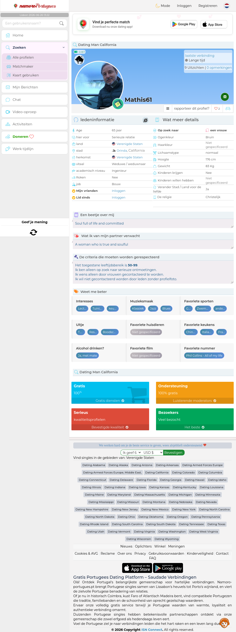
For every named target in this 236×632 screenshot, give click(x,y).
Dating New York (183, 509)
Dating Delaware (121, 480)
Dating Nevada (206, 502)
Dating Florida (146, 480)
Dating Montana (154, 502)
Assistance (224, 623)
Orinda (122, 150)
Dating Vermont (119, 531)
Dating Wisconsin (139, 539)
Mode (162, 5)
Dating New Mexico (155, 509)
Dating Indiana (114, 487)
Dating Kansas (159, 487)
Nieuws (126, 546)
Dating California (156, 472)
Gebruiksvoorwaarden (166, 553)
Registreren (207, 6)
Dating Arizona (142, 465)
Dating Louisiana (211, 487)
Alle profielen (20, 57)
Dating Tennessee (191, 524)
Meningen (176, 546)
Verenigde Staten (130, 144)
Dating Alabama (94, 465)
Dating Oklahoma (151, 516)
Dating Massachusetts (149, 494)
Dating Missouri (128, 502)
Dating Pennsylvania (205, 516)
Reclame (108, 553)
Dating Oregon (177, 516)
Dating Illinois (91, 487)
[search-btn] (61, 23)
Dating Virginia (144, 531)
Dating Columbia (210, 472)
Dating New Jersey (125, 509)
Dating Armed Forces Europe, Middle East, (112, 472)
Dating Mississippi (101, 502)
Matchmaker (19, 66)
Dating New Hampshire (92, 509)
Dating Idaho (217, 480)
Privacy (140, 553)
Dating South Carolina (127, 524)
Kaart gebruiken (22, 75)
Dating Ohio (126, 516)
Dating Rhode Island (94, 524)
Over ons (125, 553)
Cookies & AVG (86, 553)
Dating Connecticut (92, 480)
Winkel (159, 546)
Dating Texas (216, 524)
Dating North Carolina (214, 509)
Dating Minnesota (207, 494)
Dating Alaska (118, 465)
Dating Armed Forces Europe (202, 465)
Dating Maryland (119, 494)
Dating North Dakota (99, 516)
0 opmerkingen (219, 68)
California (136, 150)
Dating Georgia (170, 480)
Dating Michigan (180, 494)
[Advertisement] (153, 24)
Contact (222, 553)
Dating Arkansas (167, 465)
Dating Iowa (137, 487)
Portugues (34, 5)
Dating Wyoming (167, 539)
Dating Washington (172, 531)
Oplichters (143, 546)
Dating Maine (94, 494)
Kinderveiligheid (200, 553)
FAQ (152, 558)
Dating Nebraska (180, 502)
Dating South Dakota (160, 524)
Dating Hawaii (194, 480)
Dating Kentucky (184, 487)
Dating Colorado (183, 472)
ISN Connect (152, 630)
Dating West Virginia (203, 531)
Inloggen (184, 6)
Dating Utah (95, 531)
